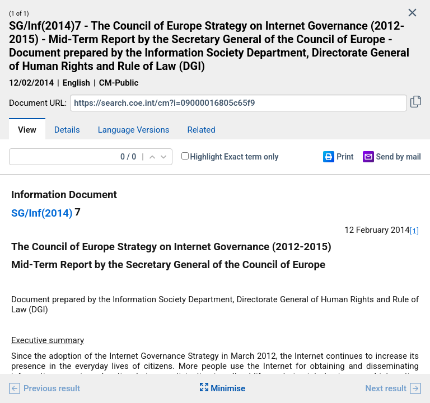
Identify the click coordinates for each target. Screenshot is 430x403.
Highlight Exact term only (234, 156)
